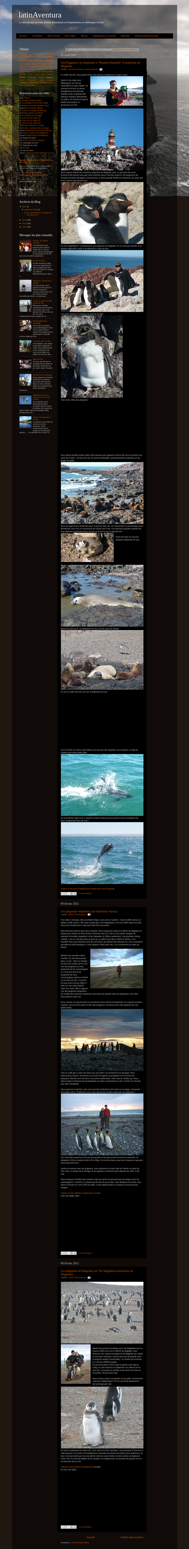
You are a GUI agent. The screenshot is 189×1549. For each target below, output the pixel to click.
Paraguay (49, 74)
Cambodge (41, 64)
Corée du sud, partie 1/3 (31, 118)
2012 (24, 220)
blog (30, 60)
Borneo (42, 60)
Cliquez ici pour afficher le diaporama (77, 1467)
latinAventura (40, 14)
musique (36, 74)
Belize (43, 57)
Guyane (22, 72)
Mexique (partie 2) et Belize (32, 113)
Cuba (40, 67)
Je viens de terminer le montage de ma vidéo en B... (38, 214)
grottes (51, 69)
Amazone (23, 54)
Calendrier (37, 35)
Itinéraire (125, 35)
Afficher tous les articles (124, 49)
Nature (43, 74)
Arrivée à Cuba (39, 261)
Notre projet (54, 35)
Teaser (27, 98)
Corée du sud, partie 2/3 (31, 120)
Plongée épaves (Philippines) (36, 135)
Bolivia (36, 60)
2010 (24, 227)
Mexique (22, 74)
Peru (22, 77)
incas (29, 72)
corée (34, 66)
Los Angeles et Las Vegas (31, 115)
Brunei (21, 64)
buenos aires (30, 64)
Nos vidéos (70, 35)
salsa (41, 80)
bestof (87, 69)
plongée (22, 80)
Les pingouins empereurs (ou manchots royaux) (89, 911)
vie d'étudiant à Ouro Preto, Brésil (34, 103)
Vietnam (31, 85)
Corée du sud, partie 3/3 (31, 123)
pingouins (94, 69)
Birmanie (23, 60)
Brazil (49, 60)
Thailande (23, 83)
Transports (33, 82)
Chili (76, 914)
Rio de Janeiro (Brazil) (34, 108)
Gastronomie (42, 69)
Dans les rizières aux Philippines (35, 133)
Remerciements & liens (146, 35)
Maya (51, 72)
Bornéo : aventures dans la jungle (35, 128)
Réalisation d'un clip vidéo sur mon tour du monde (41, 397)
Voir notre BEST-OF (28, 173)
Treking (43, 82)
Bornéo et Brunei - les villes (33, 125)
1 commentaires (85, 1253)
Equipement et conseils (104, 35)
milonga (30, 74)
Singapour (50, 80)
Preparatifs (32, 80)
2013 (24, 207)
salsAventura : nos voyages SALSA (34, 175)
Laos (38, 72)
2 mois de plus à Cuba (42, 341)
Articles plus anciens (131, 1537)
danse (45, 67)
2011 (24, 223)
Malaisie (44, 72)
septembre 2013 (31, 210)
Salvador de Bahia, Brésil (31, 100)
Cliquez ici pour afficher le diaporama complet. (81, 1193)
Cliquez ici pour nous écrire (29, 179)
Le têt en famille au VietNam (33, 140)
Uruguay (50, 83)
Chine (22, 66)
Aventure (36, 57)
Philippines (32, 77)
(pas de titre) (38, 359)
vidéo (25, 85)
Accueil (23, 35)
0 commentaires (85, 893)
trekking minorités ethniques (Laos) (39, 153)
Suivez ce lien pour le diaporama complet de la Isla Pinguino (87, 889)
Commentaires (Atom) (80, 1543)
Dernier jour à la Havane (42, 375)
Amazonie (36, 53)
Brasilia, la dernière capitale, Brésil (35, 105)
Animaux (71, 69)
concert (28, 67)
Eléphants (32, 69)
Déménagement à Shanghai (40, 322)
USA (21, 85)
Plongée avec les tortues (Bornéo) (38, 130)
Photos (84, 35)
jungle (34, 72)
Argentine (80, 69)
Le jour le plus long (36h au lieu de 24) (42, 302)
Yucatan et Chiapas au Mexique (33, 110)
